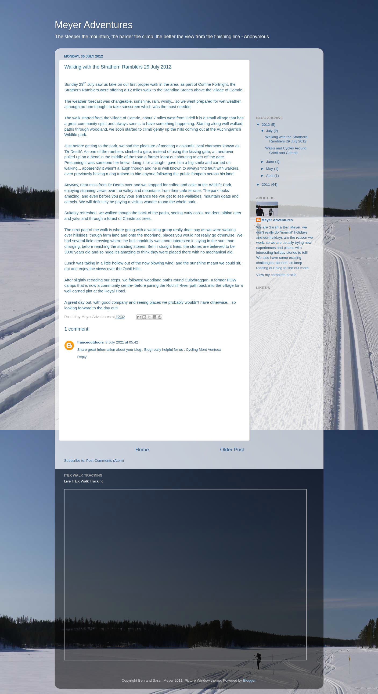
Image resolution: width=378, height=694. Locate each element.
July (270, 131)
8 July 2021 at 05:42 (122, 342)
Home (142, 449)
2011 (266, 185)
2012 (266, 125)
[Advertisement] (283, 79)
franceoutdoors (90, 342)
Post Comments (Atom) (105, 461)
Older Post (232, 449)
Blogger (249, 680)
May (270, 169)
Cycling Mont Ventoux (203, 350)
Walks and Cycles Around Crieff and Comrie (285, 150)
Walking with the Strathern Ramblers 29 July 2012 (286, 139)
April (270, 176)
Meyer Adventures (94, 24)
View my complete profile (276, 275)
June (270, 162)
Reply (82, 357)
